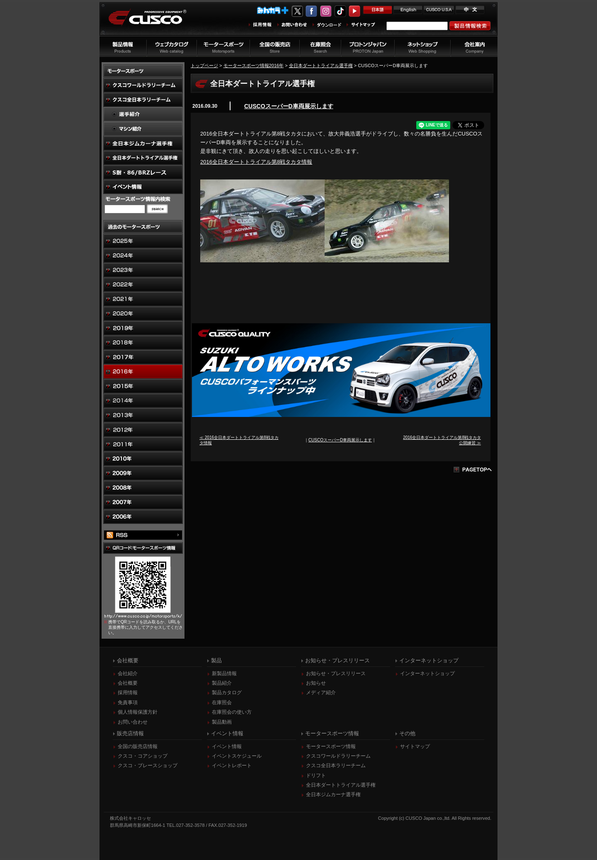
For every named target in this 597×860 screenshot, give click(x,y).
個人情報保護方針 (138, 712)
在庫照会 (222, 702)
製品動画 (222, 722)
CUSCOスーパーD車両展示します (288, 106)
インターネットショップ (427, 673)
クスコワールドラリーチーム (338, 756)
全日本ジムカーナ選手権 (333, 794)
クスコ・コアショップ (142, 756)
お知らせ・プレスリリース (336, 673)
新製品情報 (224, 673)
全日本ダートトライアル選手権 (321, 65)
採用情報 (128, 692)
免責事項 (128, 702)
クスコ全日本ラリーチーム (336, 765)
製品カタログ (227, 692)
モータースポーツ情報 (331, 746)
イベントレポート (232, 765)
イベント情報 (227, 746)
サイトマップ (415, 746)
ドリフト (316, 775)
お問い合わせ (133, 722)
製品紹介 (222, 683)
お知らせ (316, 683)
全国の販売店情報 (138, 746)
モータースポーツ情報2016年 (253, 65)
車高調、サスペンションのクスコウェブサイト (153, 22)
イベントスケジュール (237, 756)
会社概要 (128, 683)
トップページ (204, 65)
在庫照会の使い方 (232, 712)
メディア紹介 (321, 692)
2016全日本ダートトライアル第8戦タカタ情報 (256, 162)
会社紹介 (128, 673)
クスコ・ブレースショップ (147, 765)
